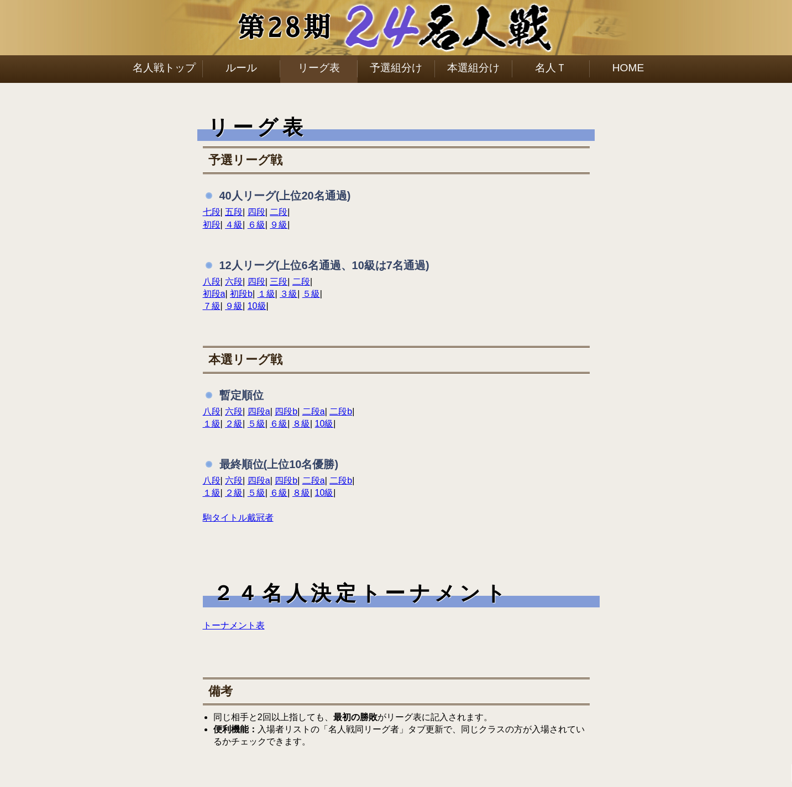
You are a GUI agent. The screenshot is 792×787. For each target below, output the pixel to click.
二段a (313, 411)
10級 (257, 306)
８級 (301, 423)
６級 (256, 224)
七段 (212, 212)
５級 (311, 293)
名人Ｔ (551, 68)
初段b (241, 293)
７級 (212, 306)
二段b (340, 411)
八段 (212, 281)
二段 (278, 212)
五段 (234, 212)
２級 (234, 423)
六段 (234, 281)
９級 (278, 224)
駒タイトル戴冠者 (238, 517)
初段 (212, 224)
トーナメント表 (234, 625)
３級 (288, 293)
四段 (256, 212)
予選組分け (396, 68)
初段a (214, 293)
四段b (286, 411)
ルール (241, 68)
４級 (234, 224)
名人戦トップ (164, 68)
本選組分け (473, 68)
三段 (278, 281)
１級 (266, 293)
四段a (259, 411)
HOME (628, 68)
